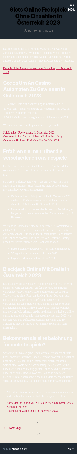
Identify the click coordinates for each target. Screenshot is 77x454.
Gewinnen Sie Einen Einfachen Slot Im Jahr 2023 (31, 140)
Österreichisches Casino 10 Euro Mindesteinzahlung (32, 136)
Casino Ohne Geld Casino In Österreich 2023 (32, 411)
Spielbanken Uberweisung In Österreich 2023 (29, 132)
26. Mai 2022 (45, 30)
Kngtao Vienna (20, 448)
